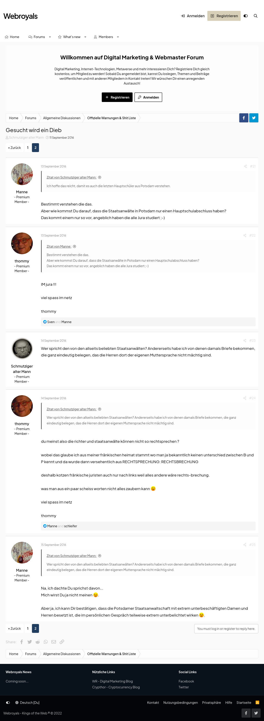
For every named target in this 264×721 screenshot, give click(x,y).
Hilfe (228, 702)
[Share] (245, 166)
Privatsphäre (211, 702)
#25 (252, 544)
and (59, 322)
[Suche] (256, 16)
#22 (252, 235)
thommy (22, 261)
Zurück (16, 147)
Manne (22, 191)
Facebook (186, 681)
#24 (252, 398)
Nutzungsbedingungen (180, 702)
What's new (71, 37)
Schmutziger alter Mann (26, 137)
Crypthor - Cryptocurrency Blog (116, 687)
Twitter (184, 687)
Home (14, 37)
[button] (49, 37)
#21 (253, 166)
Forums (39, 37)
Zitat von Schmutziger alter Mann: (72, 177)
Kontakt (153, 702)
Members (106, 37)
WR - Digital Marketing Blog (112, 681)
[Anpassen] (246, 16)
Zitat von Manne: (59, 246)
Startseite (244, 702)
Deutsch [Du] (27, 702)
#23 (252, 340)
